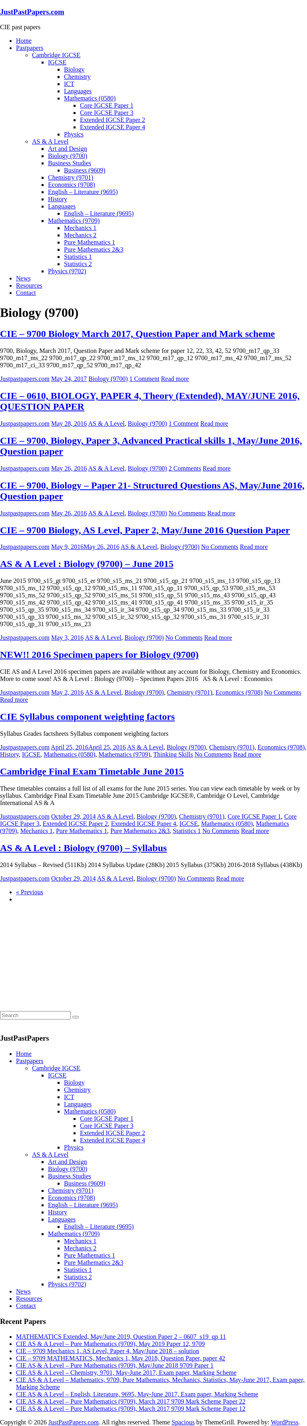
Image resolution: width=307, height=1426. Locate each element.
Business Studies (69, 163)
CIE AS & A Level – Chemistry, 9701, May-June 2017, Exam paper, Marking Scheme (126, 1372)
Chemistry (77, 76)
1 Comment (144, 378)
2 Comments (185, 468)
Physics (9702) (67, 271)
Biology (74, 69)
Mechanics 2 (80, 235)
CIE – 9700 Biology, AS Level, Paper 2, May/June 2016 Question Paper (145, 530)
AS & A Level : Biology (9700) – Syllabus (83, 848)
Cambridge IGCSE (56, 55)
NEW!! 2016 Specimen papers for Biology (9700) (99, 654)
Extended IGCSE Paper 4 (112, 127)
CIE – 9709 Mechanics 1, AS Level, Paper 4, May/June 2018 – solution (107, 1351)
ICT (69, 83)
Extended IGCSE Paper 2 (112, 119)
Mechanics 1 (80, 227)
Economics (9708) (71, 184)
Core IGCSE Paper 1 (107, 105)
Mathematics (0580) (90, 98)
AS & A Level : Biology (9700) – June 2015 (86, 564)
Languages (78, 91)
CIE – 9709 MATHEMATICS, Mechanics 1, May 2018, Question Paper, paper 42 (120, 1358)
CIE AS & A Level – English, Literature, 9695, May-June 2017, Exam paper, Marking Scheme (137, 1394)
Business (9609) (85, 170)
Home (24, 40)
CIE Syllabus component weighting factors (87, 716)
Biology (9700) (67, 155)
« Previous (29, 892)
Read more (175, 378)
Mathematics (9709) (74, 220)
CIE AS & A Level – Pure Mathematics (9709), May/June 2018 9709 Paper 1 (114, 1365)
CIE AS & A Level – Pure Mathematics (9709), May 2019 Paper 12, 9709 (110, 1343)
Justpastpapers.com (25, 378)
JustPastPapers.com (32, 12)
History (57, 199)
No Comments (187, 513)
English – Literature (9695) (83, 191)
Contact (26, 292)
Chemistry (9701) (70, 177)
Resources (29, 285)
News (23, 278)
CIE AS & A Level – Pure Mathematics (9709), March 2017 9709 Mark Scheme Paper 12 (130, 1408)
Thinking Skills (173, 754)
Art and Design (67, 148)
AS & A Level (50, 141)
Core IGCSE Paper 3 (107, 112)
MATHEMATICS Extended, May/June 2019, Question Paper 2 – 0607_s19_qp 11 (121, 1336)
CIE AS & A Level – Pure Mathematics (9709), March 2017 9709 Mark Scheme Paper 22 (130, 1401)
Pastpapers (29, 47)
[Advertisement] (60, 959)
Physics (74, 134)
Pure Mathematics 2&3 (93, 249)
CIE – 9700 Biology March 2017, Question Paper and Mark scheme (137, 333)
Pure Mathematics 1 (89, 242)
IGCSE (57, 62)
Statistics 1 (78, 256)
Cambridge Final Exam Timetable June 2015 (92, 771)
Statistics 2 (78, 263)
